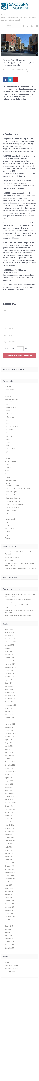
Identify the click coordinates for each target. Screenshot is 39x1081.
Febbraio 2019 (9, 863)
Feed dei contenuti (11, 965)
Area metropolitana (11, 399)
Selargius (9, 436)
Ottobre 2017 (9, 913)
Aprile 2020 (9, 819)
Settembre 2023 (10, 705)
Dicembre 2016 (10, 945)
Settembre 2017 (10, 916)
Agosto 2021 (9, 774)
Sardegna (8, 514)
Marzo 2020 (9, 822)
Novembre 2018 (10, 872)
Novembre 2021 (10, 765)
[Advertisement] (20, 117)
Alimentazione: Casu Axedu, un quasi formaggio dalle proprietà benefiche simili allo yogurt (20, 605)
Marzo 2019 (8, 860)
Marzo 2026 (9, 629)
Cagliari (16, 72)
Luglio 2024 (9, 680)
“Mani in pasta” (10, 560)
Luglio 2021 (8, 778)
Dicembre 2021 (10, 762)
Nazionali (8, 474)
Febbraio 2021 (9, 793)
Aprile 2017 (8, 932)
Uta (7, 445)
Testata (7, 532)
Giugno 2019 (9, 850)
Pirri (7, 420)
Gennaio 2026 (9, 632)
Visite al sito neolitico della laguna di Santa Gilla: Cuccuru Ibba (19, 564)
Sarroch (9, 433)
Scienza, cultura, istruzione (15, 504)
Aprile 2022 (8, 749)
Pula (7, 423)
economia (8, 458)
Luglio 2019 (8, 847)
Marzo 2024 (9, 689)
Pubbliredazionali (10, 480)
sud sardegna (9, 528)
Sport (7, 522)
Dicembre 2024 (10, 664)
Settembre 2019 (10, 841)
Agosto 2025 (9, 645)
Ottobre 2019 (9, 837)
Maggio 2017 (9, 929)
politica (7, 477)
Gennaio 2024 (9, 692)
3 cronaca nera (9, 390)
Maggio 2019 (9, 853)
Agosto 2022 (9, 737)
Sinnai (8, 442)
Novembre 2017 (10, 910)
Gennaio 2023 (9, 721)
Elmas (8, 411)
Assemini (9, 401)
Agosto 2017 (9, 920)
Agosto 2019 (9, 844)
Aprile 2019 (8, 856)
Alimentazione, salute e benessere (18, 488)
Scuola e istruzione (12, 507)
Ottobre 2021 (9, 768)
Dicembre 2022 (10, 724)
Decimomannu (11, 407)
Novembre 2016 (10, 948)
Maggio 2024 (9, 686)
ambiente (8, 396)
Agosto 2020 (9, 812)
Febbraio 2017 (9, 938)
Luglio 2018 (8, 885)
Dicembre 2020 (10, 800)
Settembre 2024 (10, 673)
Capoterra (9, 404)
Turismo (7, 538)
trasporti (8, 535)
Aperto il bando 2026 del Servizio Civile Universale (18, 553)
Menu (32, 3)
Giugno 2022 (9, 743)
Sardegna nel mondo (13, 501)
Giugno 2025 (9, 651)
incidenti (8, 467)
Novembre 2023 (10, 699)
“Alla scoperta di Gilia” (12, 557)
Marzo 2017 (8, 935)
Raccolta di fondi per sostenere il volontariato (20, 569)
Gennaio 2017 (9, 942)
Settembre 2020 (10, 809)
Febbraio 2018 (9, 901)
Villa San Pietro (11, 448)
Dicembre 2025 (10, 636)
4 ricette (8, 393)
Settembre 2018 (10, 879)
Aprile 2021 (8, 787)
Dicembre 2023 (10, 695)
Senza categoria (10, 519)
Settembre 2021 (10, 771)
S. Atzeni (7, 69)
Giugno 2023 (9, 708)
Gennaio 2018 (9, 904)
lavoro (7, 471)
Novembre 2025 (10, 639)
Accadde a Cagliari (12, 485)
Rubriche (22, 72)
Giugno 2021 (9, 781)
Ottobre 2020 (9, 806)
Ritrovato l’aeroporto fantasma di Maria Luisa (19, 611)
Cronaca (7, 455)
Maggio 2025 (9, 654)
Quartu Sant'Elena (12, 426)
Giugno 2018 (9, 888)
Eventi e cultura (11, 495)
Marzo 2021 (8, 790)
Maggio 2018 (9, 891)
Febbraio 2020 (10, 825)
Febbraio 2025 (9, 658)
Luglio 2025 (8, 648)
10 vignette (8, 386)
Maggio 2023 (9, 711)
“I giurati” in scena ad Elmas (22, 615)
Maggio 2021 (9, 784)
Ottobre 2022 (9, 730)
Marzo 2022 (9, 752)
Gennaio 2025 (9, 661)
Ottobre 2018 (9, 875)
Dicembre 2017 (10, 907)
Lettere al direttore (13, 498)
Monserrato (10, 417)
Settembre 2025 (10, 642)
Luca (6, 610)
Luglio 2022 (8, 740)
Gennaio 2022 (9, 759)
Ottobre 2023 (9, 702)
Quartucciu (10, 430)
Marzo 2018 (8, 897)
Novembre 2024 (10, 667)
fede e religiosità (10, 461)
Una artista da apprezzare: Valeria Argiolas (20, 595)
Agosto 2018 (9, 882)
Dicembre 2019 (10, 831)
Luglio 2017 (8, 923)
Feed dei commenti (11, 968)
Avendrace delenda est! (24, 600)
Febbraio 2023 (9, 718)
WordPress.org (10, 971)
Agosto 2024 (9, 677)
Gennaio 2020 (9, 828)
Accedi (7, 962)
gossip (7, 464)
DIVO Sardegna (11, 492)
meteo (8, 516)
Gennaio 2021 (9, 796)
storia (7, 525)
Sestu (8, 439)
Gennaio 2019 (9, 866)
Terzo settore (11, 511)
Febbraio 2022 (9, 755)
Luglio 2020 (9, 815)
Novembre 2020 (10, 803)
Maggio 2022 (9, 746)
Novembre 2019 (10, 834)
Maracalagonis (11, 414)
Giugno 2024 (9, 683)
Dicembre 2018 (10, 869)
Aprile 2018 (8, 894)
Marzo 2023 (9, 714)
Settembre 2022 (10, 733)
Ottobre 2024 (9, 670)
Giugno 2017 (9, 926)
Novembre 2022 (10, 727)
